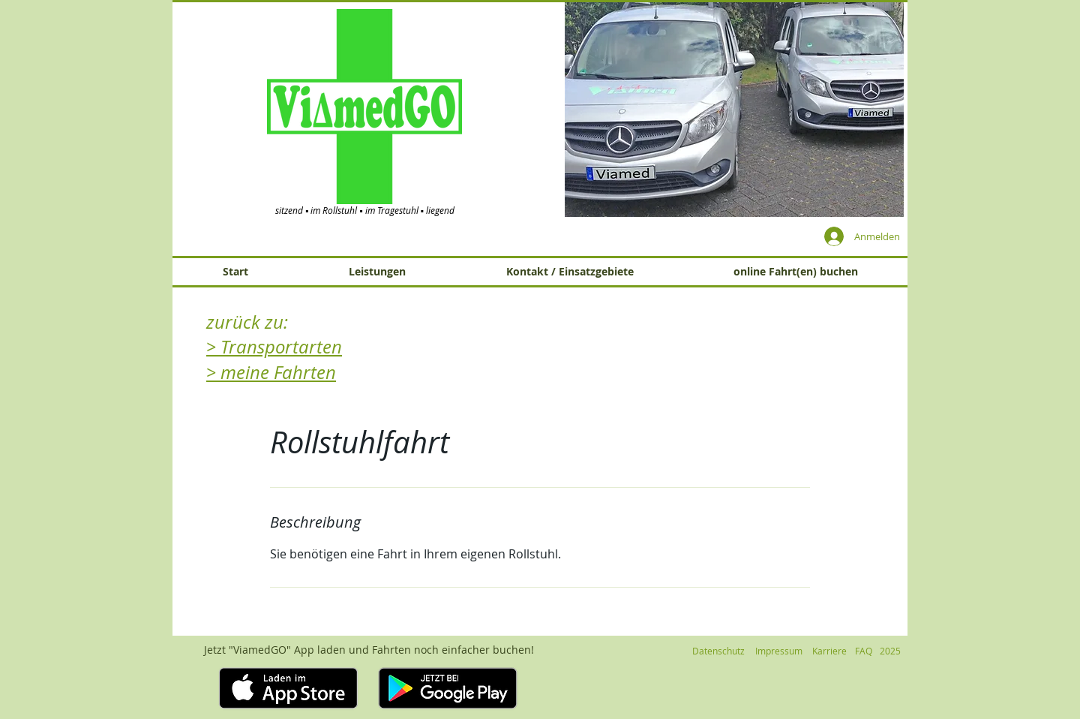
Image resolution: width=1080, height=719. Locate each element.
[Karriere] (829, 651)
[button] (734, 109)
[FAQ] (863, 651)
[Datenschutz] (718, 651)
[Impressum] (778, 651)
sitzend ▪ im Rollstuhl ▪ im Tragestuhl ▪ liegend (364, 210)
